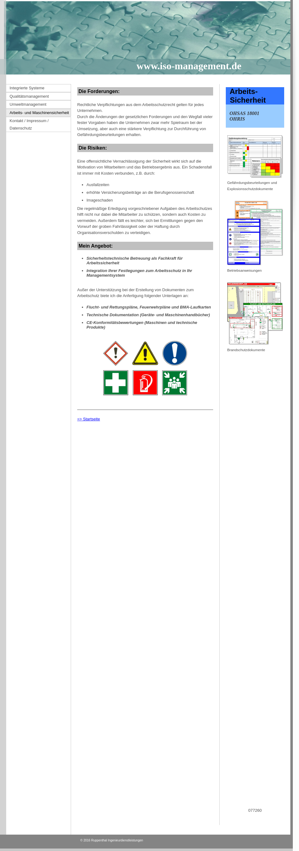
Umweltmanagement (28, 104)
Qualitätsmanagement (29, 96)
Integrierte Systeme (27, 88)
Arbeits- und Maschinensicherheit (39, 112)
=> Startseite (88, 419)
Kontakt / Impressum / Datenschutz (29, 124)
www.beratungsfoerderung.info (251, 817)
